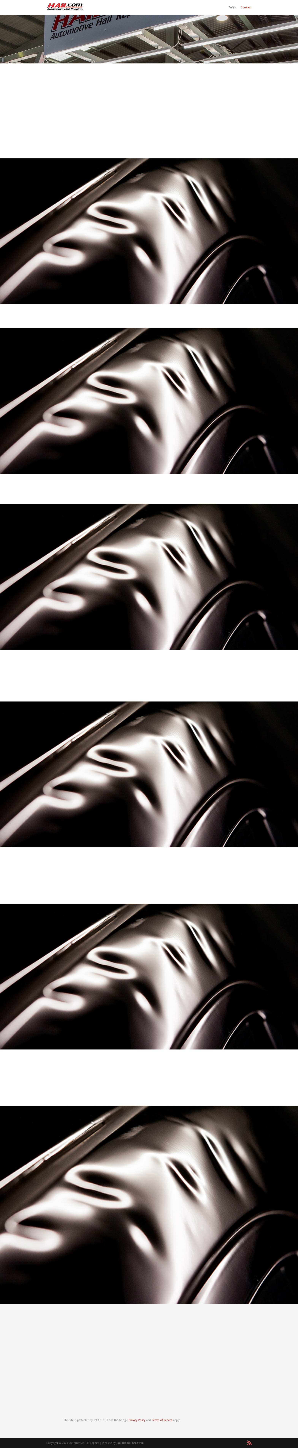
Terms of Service (161, 1420)
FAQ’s (232, 7)
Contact (246, 7)
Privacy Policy (137, 1420)
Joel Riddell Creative (130, 1443)
